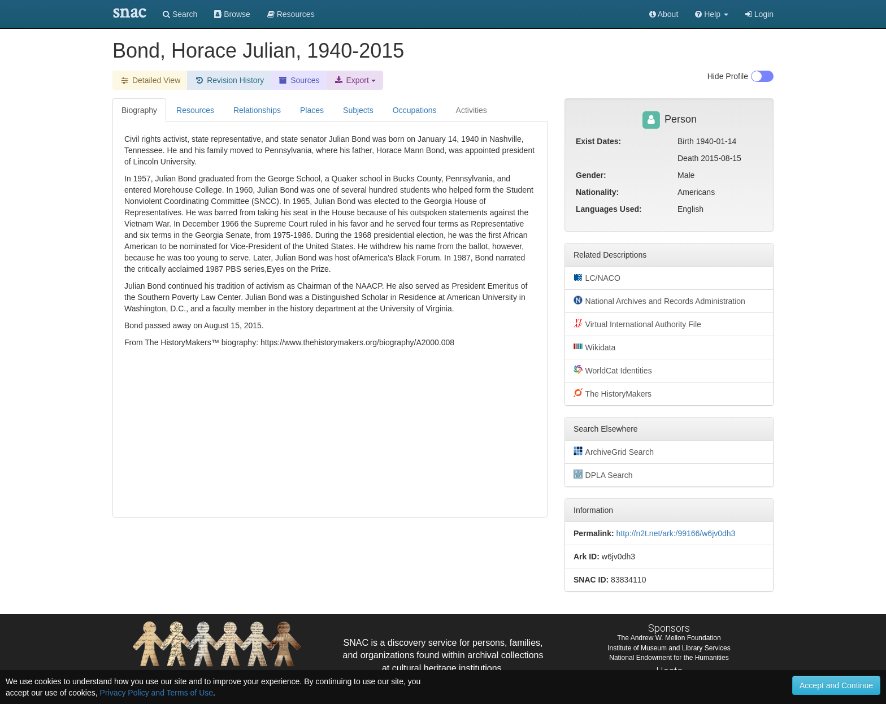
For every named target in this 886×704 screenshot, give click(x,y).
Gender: (591, 175)
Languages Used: (609, 209)
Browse (232, 14)
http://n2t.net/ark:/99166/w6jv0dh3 (675, 533)
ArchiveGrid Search (614, 451)
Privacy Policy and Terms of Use (156, 692)
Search (180, 14)
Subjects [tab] (358, 110)
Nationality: (597, 192)
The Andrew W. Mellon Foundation (668, 638)
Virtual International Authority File (637, 324)
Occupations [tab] (415, 110)
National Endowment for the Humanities (668, 658)
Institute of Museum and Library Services (668, 648)
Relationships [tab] (257, 110)
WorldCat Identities (613, 370)
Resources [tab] (195, 110)
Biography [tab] (139, 110)
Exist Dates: (598, 141)
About (664, 14)
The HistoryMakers (613, 393)
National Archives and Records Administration (659, 300)
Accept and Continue (836, 685)
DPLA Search (603, 475)
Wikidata (594, 347)
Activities (471, 110)
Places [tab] (312, 110)
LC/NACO (597, 277)
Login (759, 14)
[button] (712, 14)
